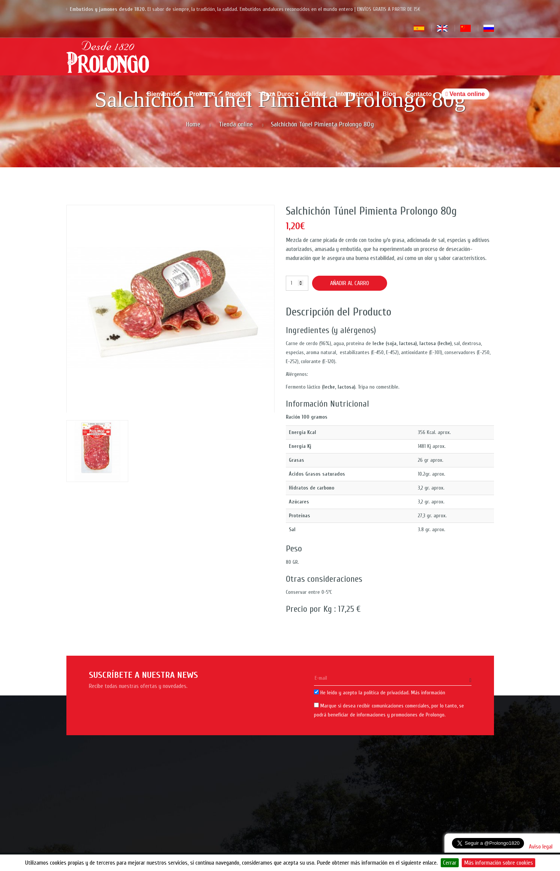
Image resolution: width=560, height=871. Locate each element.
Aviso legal (540, 846)
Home (193, 124)
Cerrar (449, 862)
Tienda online (236, 124)
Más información (428, 692)
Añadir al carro (349, 283)
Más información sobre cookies (498, 862)
